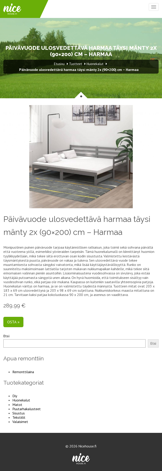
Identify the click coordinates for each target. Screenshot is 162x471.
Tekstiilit (18, 417)
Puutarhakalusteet (26, 409)
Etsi (6, 336)
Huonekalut (21, 400)
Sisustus (18, 413)
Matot (17, 404)
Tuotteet (75, 64)
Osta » (13, 321)
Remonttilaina (23, 372)
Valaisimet (20, 421)
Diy (14, 396)
